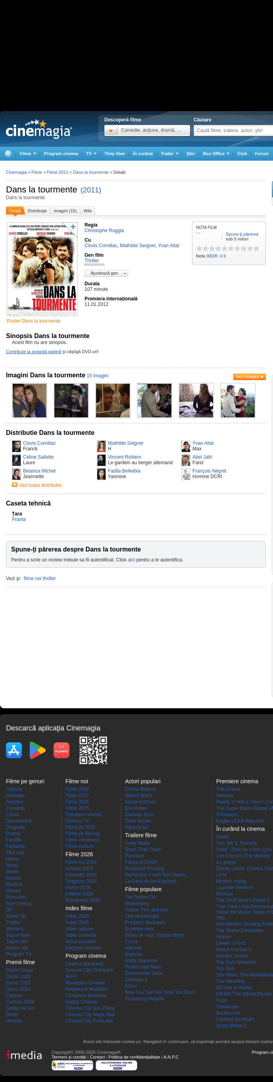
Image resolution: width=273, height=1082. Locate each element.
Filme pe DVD (80, 827)
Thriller (13, 922)
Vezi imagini (247, 376)
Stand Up (16, 916)
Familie (13, 840)
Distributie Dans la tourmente (50, 432)
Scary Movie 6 (231, 1025)
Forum (262, 153)
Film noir (15, 852)
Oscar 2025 (18, 983)
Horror (12, 859)
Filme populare (143, 889)
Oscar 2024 (18, 989)
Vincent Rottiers (125, 457)
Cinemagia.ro (39, 129)
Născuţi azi (136, 827)
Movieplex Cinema (85, 983)
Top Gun (225, 968)
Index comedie (80, 935)
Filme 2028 (77, 789)
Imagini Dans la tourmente (45, 375)
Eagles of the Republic (240, 821)
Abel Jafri (202, 457)
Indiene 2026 (79, 894)
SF (9, 910)
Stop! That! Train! (143, 849)
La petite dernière (234, 887)
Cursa (131, 941)
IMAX (71, 976)
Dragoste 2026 (81, 881)
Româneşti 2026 (82, 900)
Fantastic (15, 846)
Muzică (13, 878)
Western (14, 929)
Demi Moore (138, 821)
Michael (224, 894)
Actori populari (80, 941)
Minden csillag (231, 881)
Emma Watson (140, 789)
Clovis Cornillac (39, 443)
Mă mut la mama (234, 987)
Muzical (14, 884)
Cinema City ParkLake (89, 1021)
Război (13, 891)
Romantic (16, 897)
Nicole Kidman (140, 802)
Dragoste (15, 827)
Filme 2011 (57, 172)
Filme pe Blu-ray (82, 833)
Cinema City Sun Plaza (89, 1008)
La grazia (226, 862)
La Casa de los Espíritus (151, 881)
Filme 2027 (77, 795)
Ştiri (190, 153)
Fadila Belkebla (124, 471)
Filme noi (76, 781)
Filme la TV (77, 821)
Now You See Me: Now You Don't (160, 992)
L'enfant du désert (235, 1019)
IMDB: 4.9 (216, 256)
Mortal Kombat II (233, 949)
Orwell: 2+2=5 (231, 943)
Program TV (18, 954)
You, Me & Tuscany (236, 843)
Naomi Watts (138, 795)
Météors (224, 795)
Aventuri (14, 802)
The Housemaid (142, 916)
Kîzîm (131, 986)
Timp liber (114, 153)
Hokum (223, 937)
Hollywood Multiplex (86, 989)
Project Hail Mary (143, 967)
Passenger (227, 1006)
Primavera (227, 814)
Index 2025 (77, 922)
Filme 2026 (77, 802)
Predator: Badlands (145, 922)
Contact (97, 1057)
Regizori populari (83, 948)
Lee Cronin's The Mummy (243, 856)
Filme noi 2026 (81, 862)
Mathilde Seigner (126, 443)
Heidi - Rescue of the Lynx (244, 849)
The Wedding (230, 981)
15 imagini (97, 376)
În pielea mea (139, 929)
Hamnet (133, 948)
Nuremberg (137, 903)
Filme (36, 172)
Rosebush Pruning (144, 868)
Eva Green (136, 808)
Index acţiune (79, 929)
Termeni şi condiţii (69, 1057)
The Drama (228, 789)
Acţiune (14, 789)
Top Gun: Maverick (236, 962)
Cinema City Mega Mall (90, 1014)
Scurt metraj (19, 903)
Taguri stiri (17, 941)
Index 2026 (77, 916)
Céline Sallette (38, 457)
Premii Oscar (19, 970)
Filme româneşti (82, 840)
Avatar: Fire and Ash (146, 910)
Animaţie (15, 795)
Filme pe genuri (25, 781)
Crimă (12, 814)
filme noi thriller (40, 578)
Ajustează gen (104, 273)
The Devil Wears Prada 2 (242, 900)
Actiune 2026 (79, 868)
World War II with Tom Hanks (155, 875)
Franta (19, 519)
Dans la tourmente (41, 189)
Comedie (15, 808)
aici (131, 560)
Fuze (221, 1000)
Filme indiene (79, 846)
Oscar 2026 (18, 976)
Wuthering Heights (144, 998)
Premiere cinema (83, 814)
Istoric (12, 865)
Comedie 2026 (80, 875)
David (222, 837)
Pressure (134, 856)
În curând (143, 153)
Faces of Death (141, 862)
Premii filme (20, 962)
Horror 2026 (78, 887)
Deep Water (137, 843)
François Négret (209, 471)
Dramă (13, 833)
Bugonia (133, 954)
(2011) (91, 190)
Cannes (14, 995)
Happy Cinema (81, 1002)
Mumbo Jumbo (232, 956)
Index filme (78, 908)
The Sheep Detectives (239, 930)
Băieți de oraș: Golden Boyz (154, 935)
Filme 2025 (77, 808)
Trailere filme (141, 835)
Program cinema (61, 153)
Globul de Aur (20, 1008)
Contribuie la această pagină (33, 351)
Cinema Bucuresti (84, 964)
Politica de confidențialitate (134, 1057)
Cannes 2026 (20, 1002)
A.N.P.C (171, 1057)
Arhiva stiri (17, 948)
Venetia (14, 1021)
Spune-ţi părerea (242, 234)
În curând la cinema (240, 829)
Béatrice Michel (39, 471)
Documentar (19, 821)
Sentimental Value (144, 973)
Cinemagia (16, 172)
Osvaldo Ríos (139, 814)
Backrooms (228, 1013)
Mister (12, 871)
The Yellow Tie (140, 897)
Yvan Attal (202, 443)
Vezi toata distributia (40, 485)
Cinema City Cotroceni (89, 970)
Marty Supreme (141, 960)
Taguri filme (18, 935)
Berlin (12, 1014)
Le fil (221, 875)
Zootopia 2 (136, 979)
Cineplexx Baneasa (85, 995)
